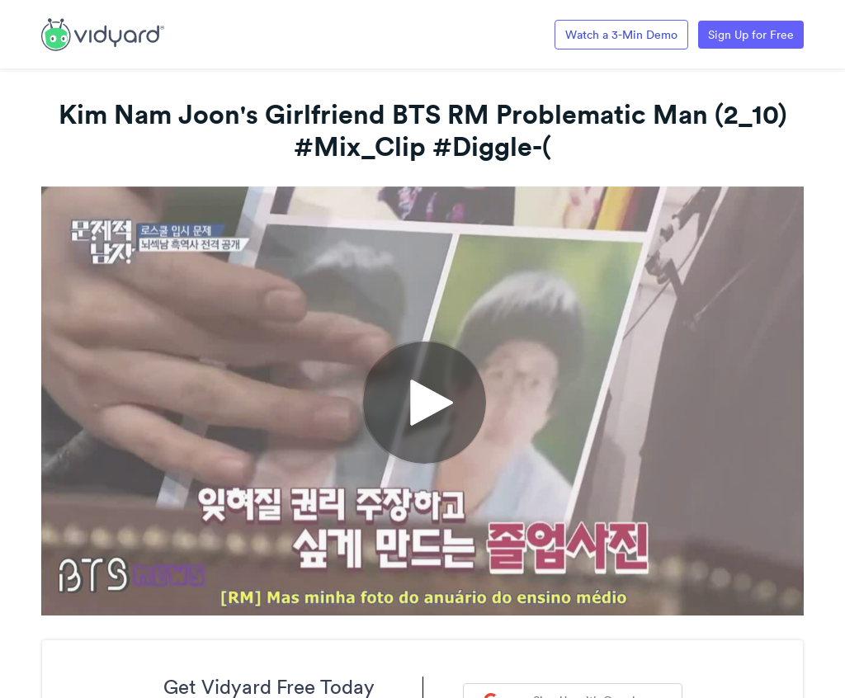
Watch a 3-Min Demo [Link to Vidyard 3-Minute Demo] (621, 34)
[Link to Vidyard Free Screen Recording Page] (102, 33)
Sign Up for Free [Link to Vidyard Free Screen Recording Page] (751, 34)
